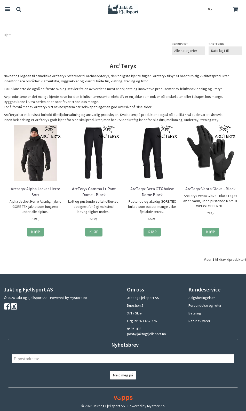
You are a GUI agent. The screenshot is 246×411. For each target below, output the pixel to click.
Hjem (8, 35)
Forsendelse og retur (204, 305)
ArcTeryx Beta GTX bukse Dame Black (152, 191)
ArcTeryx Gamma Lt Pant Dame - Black (94, 191)
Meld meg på (123, 375)
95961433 (134, 328)
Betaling (194, 313)
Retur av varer (199, 321)
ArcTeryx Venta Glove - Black (210, 188)
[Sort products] (225, 50)
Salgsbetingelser (201, 297)
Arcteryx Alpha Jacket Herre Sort (35, 191)
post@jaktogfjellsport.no (146, 333)
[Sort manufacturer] (188, 50)
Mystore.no (78, 297)
